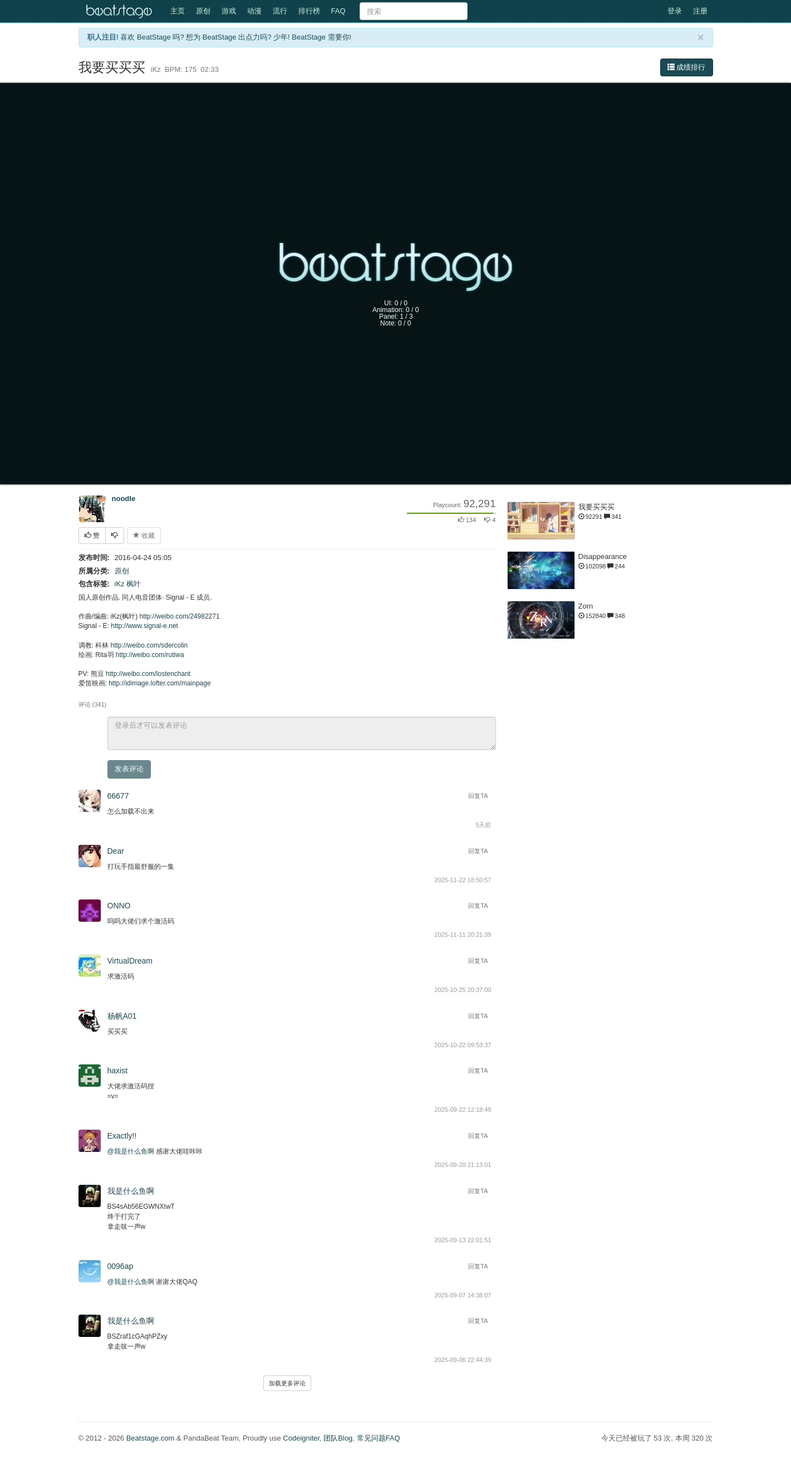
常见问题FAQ (378, 1438)
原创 (203, 11)
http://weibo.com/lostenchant (148, 674)
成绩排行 (686, 67)
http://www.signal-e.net (144, 626)
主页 (177, 11)
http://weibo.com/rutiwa (150, 655)
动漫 (254, 11)
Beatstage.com (150, 1438)
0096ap (120, 1266)
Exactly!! (122, 1135)
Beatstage (120, 11)
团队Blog (337, 1438)
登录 (674, 11)
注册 (700, 11)
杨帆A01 (122, 1015)
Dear (115, 851)
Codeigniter (301, 1438)
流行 (280, 11)
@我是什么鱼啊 (130, 1151)
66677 (118, 795)
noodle (124, 498)
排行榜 (309, 11)
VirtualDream (130, 960)
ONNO (119, 905)
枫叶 (133, 584)
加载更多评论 (287, 1383)
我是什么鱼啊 (130, 1190)
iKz (120, 584)
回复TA (478, 795)
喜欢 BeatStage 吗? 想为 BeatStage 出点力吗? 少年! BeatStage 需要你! (235, 37)
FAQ (338, 11)
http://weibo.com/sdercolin (149, 645)
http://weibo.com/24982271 (180, 616)
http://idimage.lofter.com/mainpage (159, 683)
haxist (117, 1070)
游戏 (229, 11)
